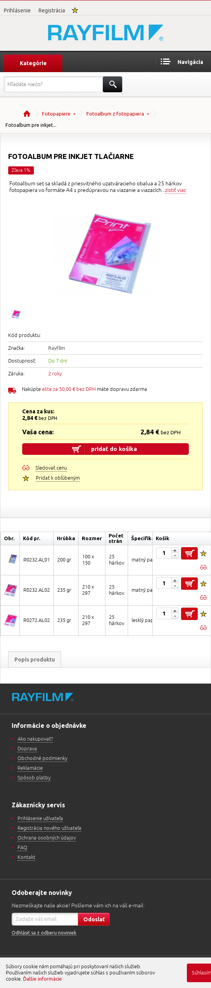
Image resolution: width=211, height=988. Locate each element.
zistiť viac (175, 190)
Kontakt (26, 857)
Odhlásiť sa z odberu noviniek (44, 932)
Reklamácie (30, 768)
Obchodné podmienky (42, 758)
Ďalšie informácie (42, 978)
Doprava (27, 749)
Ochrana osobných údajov (47, 838)
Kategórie (33, 63)
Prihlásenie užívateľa (40, 818)
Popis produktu (34, 659)
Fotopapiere (56, 113)
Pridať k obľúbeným (58, 478)
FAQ (22, 848)
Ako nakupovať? (35, 739)
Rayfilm (56, 348)
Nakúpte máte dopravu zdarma (84, 389)
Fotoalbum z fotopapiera (115, 113)
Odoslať (94, 919)
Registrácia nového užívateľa (49, 828)
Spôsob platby (34, 778)
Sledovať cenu (51, 468)
